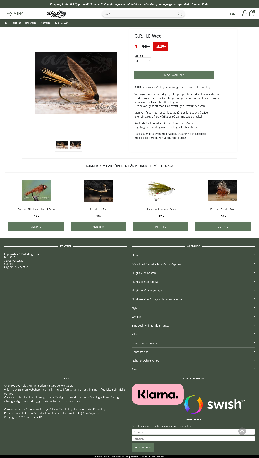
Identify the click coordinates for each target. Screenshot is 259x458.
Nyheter (193, 308)
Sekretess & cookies (193, 343)
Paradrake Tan (98, 209)
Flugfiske (16, 22)
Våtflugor (46, 22)
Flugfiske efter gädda (193, 282)
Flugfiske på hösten (193, 273)
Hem (193, 255)
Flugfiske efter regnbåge (193, 290)
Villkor (193, 334)
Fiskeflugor (31, 22)
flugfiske (170, 4)
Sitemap (193, 369)
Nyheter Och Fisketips (193, 360)
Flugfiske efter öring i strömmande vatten (193, 299)
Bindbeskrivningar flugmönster (193, 325)
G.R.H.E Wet (61, 22)
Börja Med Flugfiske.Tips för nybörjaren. (193, 264)
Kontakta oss (193, 352)
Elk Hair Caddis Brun (223, 209)
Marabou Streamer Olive (160, 209)
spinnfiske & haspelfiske (193, 4)
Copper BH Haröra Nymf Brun (36, 209)
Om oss (193, 317)
